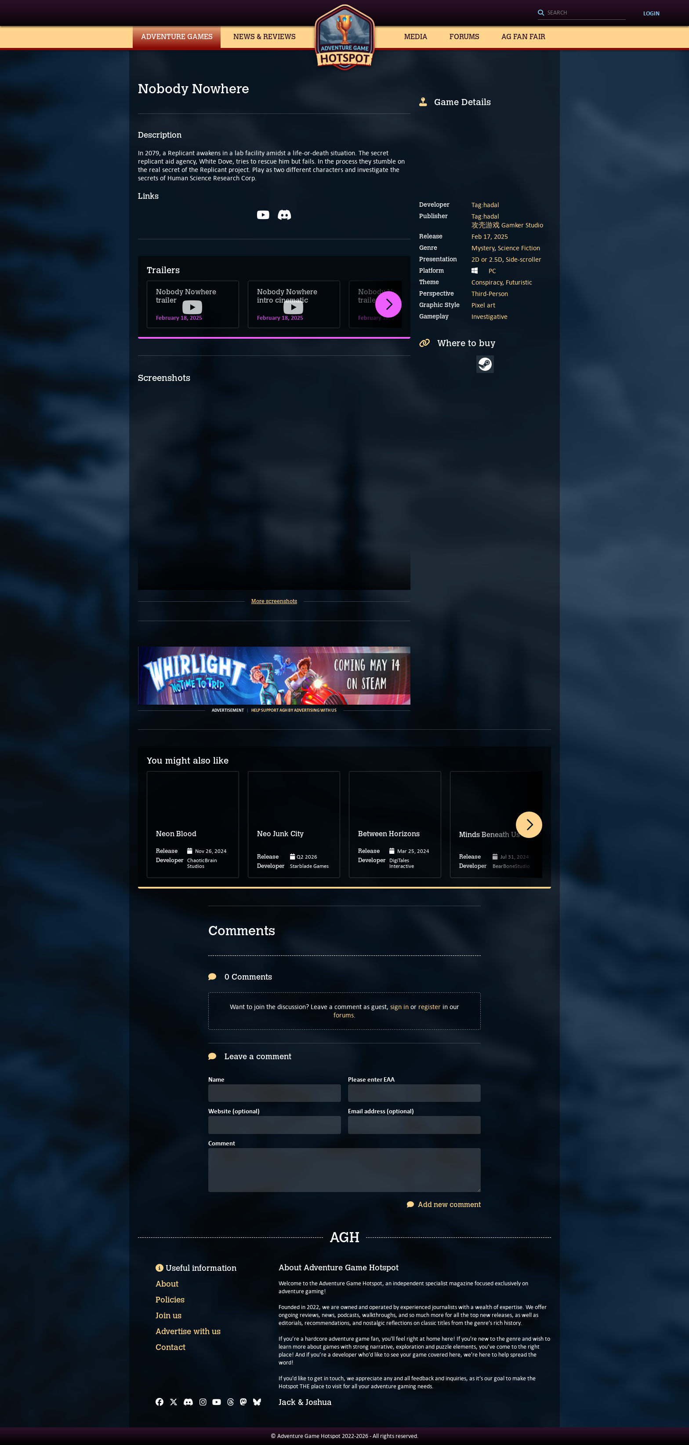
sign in (399, 1006)
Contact (170, 1347)
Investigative (489, 316)
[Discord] (188, 1402)
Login (651, 13)
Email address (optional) (381, 1112)
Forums (464, 37)
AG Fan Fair (523, 37)
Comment (221, 1144)
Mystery (482, 248)
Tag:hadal (485, 205)
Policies (170, 1300)
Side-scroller (523, 259)
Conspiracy (486, 282)
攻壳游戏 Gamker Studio (507, 225)
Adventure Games (177, 37)
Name (216, 1080)
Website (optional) (234, 1112)
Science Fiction (519, 248)
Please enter (371, 1080)
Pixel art (483, 305)
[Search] (582, 13)
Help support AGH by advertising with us (294, 710)
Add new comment (444, 1204)
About (167, 1284)
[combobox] (582, 13)
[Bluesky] (257, 1402)
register (429, 1006)
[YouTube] (216, 1402)
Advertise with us (188, 1331)
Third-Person (489, 293)
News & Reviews (264, 37)
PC (492, 271)
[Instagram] (203, 1402)
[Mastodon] (243, 1402)
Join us (168, 1316)
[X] (174, 1402)
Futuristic (519, 282)
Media (416, 37)
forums (344, 1015)
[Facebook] (159, 1402)
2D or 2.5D (486, 259)
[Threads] (230, 1402)
